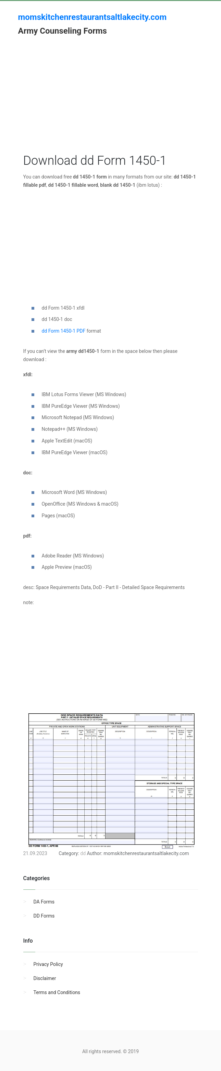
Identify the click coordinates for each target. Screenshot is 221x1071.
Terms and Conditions (57, 992)
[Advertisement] (110, 104)
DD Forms (44, 916)
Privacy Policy (48, 964)
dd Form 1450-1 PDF (64, 331)
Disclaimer (45, 978)
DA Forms (44, 902)
